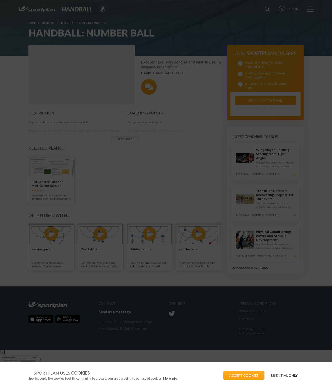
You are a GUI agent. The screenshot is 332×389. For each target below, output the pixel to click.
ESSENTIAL (283, 375)
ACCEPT (242, 375)
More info (170, 378)
